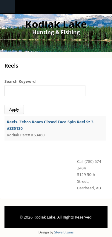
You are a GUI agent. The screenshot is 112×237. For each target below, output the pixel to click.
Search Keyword (20, 81)
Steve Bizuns (63, 232)
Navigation (7, 6)
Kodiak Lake (56, 24)
